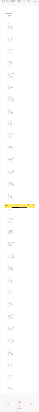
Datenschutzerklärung (30, 205)
